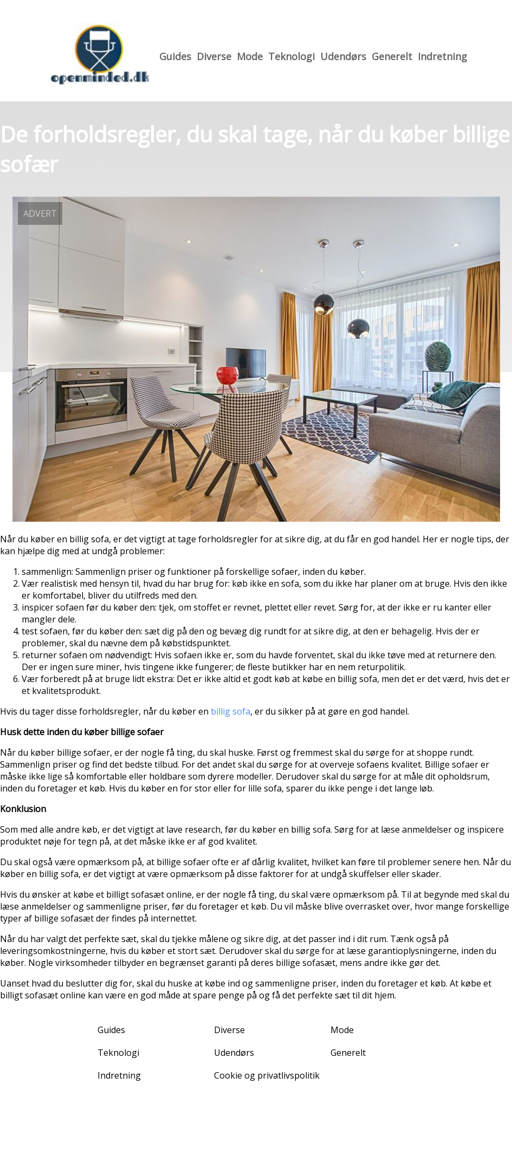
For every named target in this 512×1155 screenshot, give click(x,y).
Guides (175, 56)
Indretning (442, 56)
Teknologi (291, 56)
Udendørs (343, 56)
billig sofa (230, 711)
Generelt (392, 56)
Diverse (214, 56)
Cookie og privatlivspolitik (267, 1075)
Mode (250, 56)
